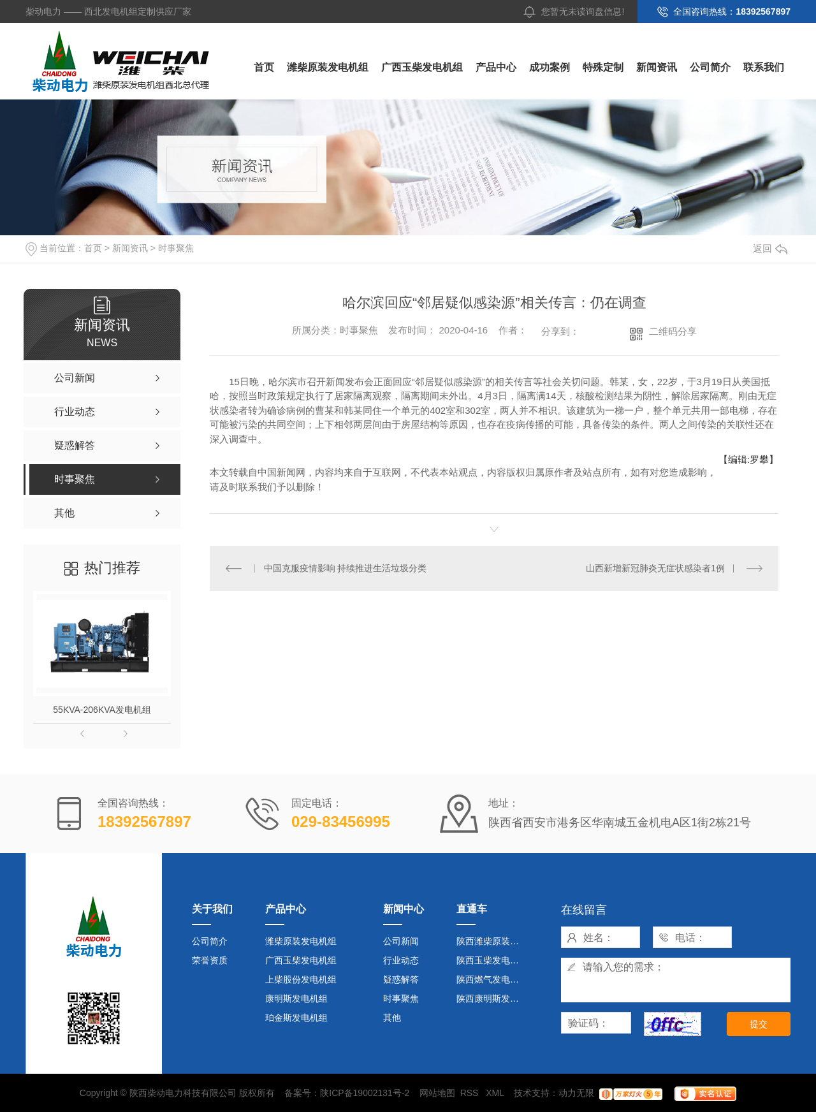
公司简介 (710, 67)
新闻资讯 (656, 67)
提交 (759, 1024)
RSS (470, 1093)
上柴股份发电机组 (301, 979)
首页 (264, 67)
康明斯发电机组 (296, 998)
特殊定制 (603, 67)
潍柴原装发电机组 (327, 67)
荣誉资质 (210, 960)
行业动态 (401, 960)
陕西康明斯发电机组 (493, 998)
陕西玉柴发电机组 (492, 960)
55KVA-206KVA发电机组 (102, 710)
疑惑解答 (401, 979)
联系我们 (763, 67)
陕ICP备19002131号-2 (364, 1093)
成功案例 (549, 67)
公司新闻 (401, 941)
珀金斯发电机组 (296, 1018)
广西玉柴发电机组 (422, 67)
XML (496, 1093)
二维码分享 (673, 331)
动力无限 (576, 1093)
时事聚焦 (176, 248)
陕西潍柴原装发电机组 (493, 941)
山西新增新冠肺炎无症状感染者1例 (655, 568)
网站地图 (437, 1093)
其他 (392, 1018)
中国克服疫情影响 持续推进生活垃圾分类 (345, 568)
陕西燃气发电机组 (492, 979)
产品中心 (496, 67)
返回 (770, 248)
